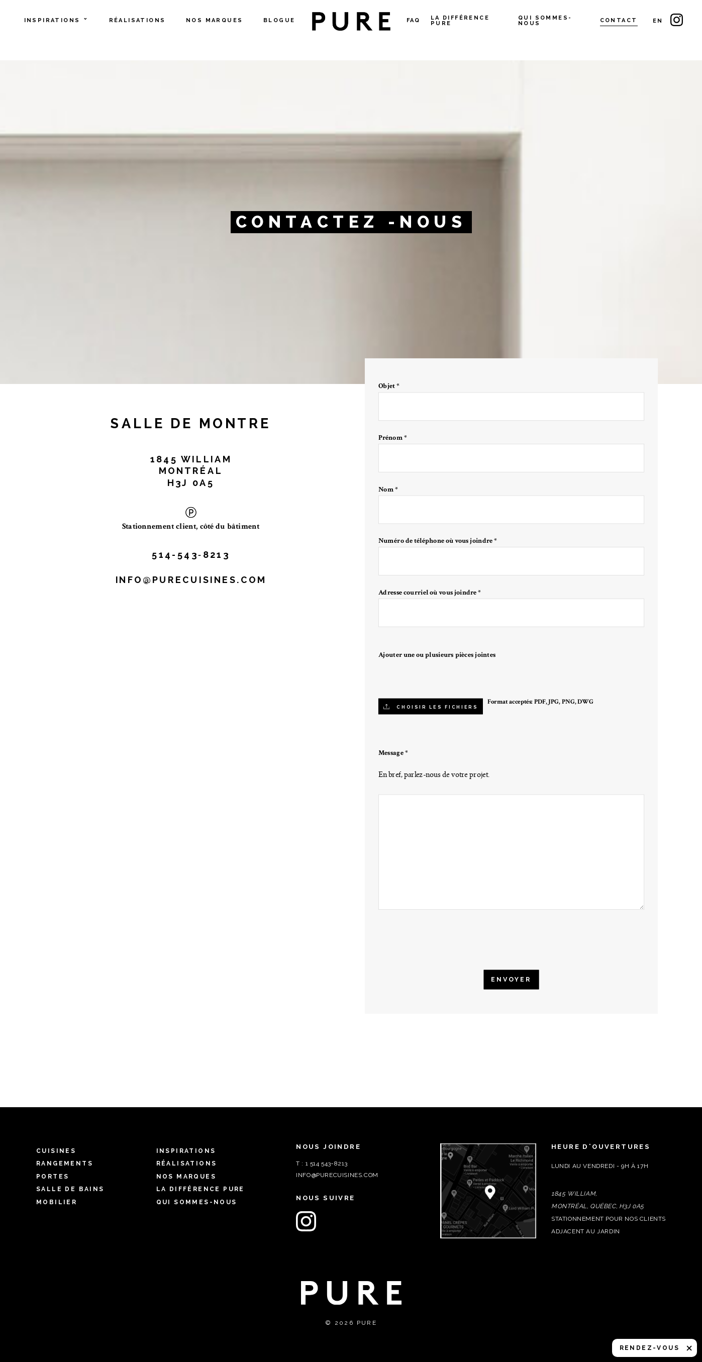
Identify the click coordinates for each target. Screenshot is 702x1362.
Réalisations (137, 21)
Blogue (279, 21)
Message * (393, 752)
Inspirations (56, 21)
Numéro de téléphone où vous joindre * (511, 551)
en (658, 21)
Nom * (511, 499)
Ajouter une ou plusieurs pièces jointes (437, 654)
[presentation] (447, 940)
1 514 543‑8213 (327, 1163)
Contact (619, 21)
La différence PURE (460, 21)
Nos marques (214, 21)
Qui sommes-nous (545, 21)
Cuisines (56, 1151)
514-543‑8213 (191, 554)
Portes (52, 1177)
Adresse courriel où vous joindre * (511, 603)
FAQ (414, 21)
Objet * (511, 396)
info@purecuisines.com (191, 580)
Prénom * (511, 448)
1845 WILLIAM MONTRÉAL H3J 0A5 (191, 470)
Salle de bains (70, 1189)
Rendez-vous (649, 1348)
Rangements (64, 1163)
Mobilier (56, 1202)
